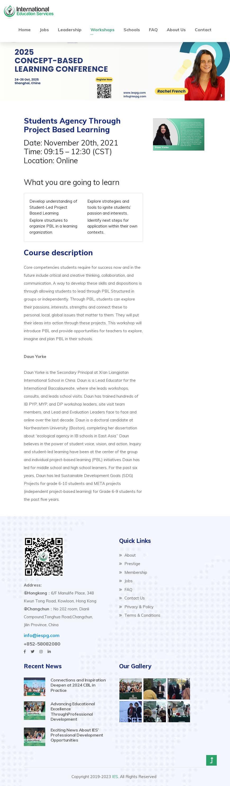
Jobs (44, 29)
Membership (133, 572)
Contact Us (132, 598)
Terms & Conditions (139, 615)
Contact (203, 29)
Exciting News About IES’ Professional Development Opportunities (77, 735)
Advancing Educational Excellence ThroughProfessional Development (73, 711)
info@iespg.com (42, 635)
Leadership (70, 29)
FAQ (153, 29)
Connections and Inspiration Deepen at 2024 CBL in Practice (78, 685)
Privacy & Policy (136, 606)
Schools (132, 29)
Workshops (103, 29)
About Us (176, 29)
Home (25, 29)
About (127, 555)
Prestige (129, 563)
